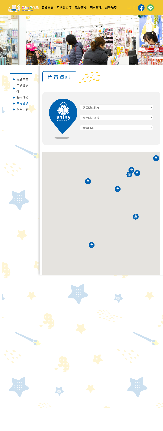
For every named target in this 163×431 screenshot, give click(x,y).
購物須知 (22, 97)
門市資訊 (22, 103)
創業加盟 (22, 109)
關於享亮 (22, 79)
